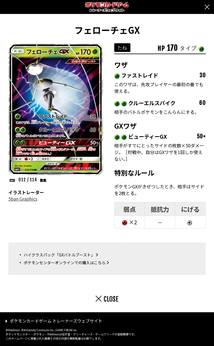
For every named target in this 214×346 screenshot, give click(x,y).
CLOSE (111, 299)
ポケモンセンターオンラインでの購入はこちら (65, 262)
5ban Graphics (22, 198)
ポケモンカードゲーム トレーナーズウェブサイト (56, 321)
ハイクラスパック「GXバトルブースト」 (59, 255)
